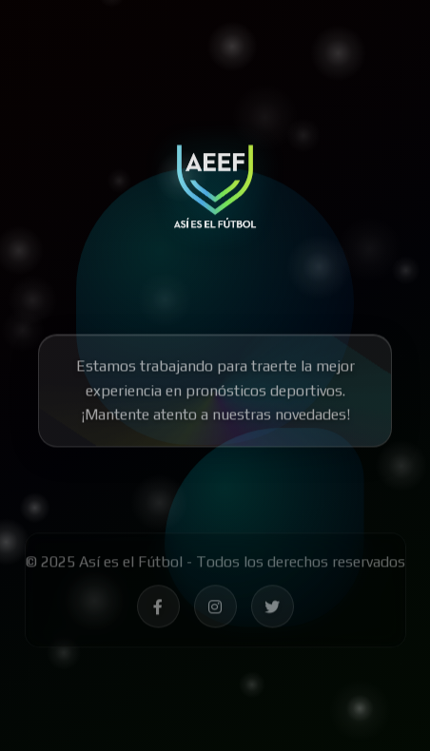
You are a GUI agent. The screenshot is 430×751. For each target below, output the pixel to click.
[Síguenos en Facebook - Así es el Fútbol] (158, 609)
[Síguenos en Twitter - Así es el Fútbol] (272, 609)
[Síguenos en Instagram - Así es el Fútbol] (215, 609)
